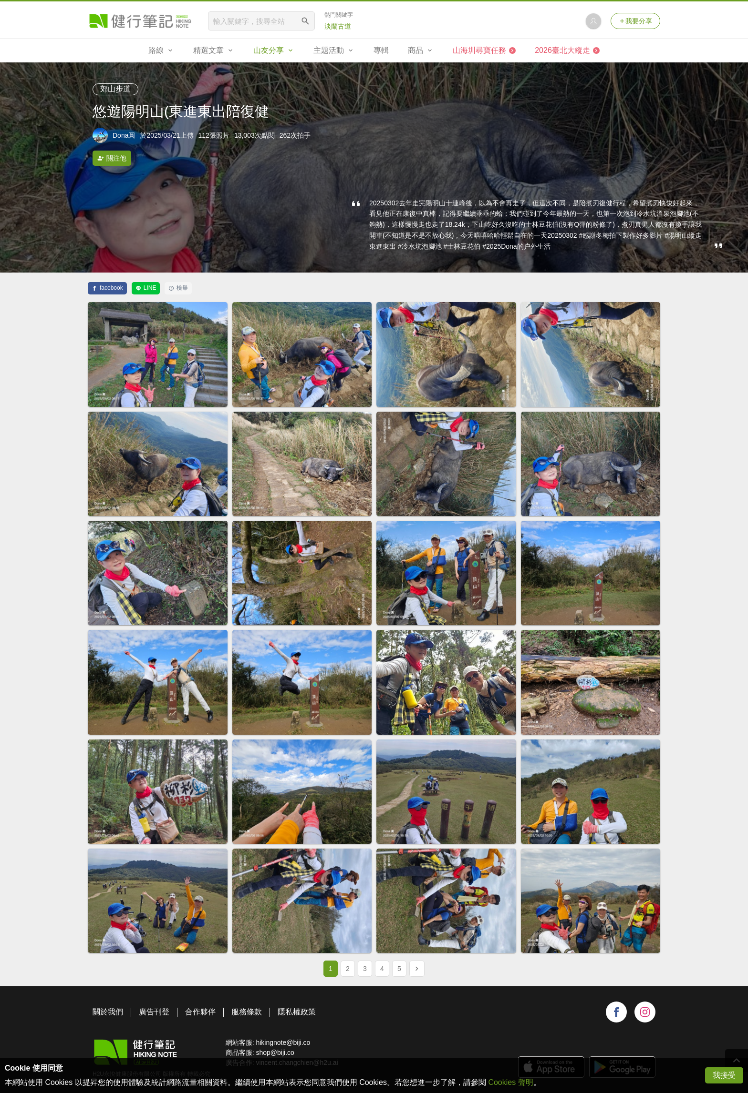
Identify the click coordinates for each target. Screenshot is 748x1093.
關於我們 (108, 1012)
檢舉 (178, 287)
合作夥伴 (200, 1012)
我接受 (724, 1075)
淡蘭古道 (337, 26)
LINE (145, 287)
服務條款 (246, 1012)
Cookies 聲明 (510, 1082)
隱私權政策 (297, 1012)
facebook (107, 287)
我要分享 (635, 21)
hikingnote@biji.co (283, 1042)
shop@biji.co (275, 1052)
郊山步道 (115, 89)
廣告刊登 (154, 1012)
